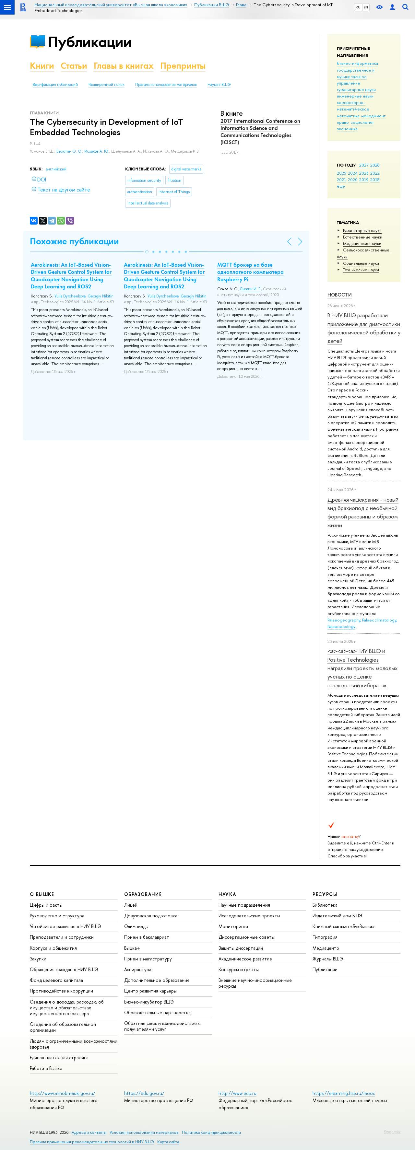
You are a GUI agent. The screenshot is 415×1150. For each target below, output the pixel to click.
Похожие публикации (74, 241)
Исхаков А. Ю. (96, 151)
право (343, 122)
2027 (364, 165)
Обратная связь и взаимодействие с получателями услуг (162, 1026)
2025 (341, 173)
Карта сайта (168, 1141)
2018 (375, 179)
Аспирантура (137, 969)
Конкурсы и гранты (239, 969)
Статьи (74, 65)
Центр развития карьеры (150, 991)
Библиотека (325, 905)
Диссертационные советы (247, 937)
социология (362, 122)
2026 (374, 165)
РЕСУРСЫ (325, 894)
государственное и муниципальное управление (355, 76)
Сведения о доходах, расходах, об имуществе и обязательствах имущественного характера (67, 1007)
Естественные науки (362, 237)
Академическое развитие (245, 959)
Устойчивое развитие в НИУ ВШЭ (65, 926)
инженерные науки (355, 96)
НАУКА (227, 894)
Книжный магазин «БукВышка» (344, 926)
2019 (364, 179)
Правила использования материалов (166, 84)
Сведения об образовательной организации (63, 1027)
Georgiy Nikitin (100, 296)
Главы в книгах (124, 65)
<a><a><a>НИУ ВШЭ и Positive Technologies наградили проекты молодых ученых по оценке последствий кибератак (362, 668)
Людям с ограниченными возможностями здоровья (73, 1044)
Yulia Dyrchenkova (70, 296)
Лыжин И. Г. (250, 289)
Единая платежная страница (59, 1057)
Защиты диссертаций (241, 948)
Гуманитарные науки (362, 230)
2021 (341, 179)
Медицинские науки (362, 243)
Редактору (392, 1131)
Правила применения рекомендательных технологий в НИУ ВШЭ (92, 1141)
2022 (375, 173)
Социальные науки (361, 263)
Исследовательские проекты (249, 915)
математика (348, 116)
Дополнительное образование (157, 980)
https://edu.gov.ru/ (144, 1093)
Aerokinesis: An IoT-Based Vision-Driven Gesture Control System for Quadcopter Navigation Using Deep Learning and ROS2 (71, 275)
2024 (353, 173)
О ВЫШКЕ (42, 894)
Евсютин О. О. (69, 151)
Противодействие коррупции (61, 991)
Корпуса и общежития (53, 948)
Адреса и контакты (89, 1132)
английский (56, 169)
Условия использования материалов (144, 1132)
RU (358, 7)
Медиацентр (326, 948)
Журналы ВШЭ (328, 959)
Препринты (183, 65)
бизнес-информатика (357, 63)
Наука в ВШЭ (219, 84)
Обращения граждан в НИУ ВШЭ (64, 969)
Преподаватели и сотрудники (62, 937)
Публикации (90, 42)
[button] (147, 252)
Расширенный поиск (106, 84)
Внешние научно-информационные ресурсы (255, 983)
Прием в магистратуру (148, 959)
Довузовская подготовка (150, 915)
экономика (347, 129)
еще (341, 186)
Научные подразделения (244, 905)
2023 (364, 173)
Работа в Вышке (46, 1068)
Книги (42, 65)
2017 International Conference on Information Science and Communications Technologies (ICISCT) (260, 131)
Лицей (130, 905)
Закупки (38, 959)
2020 (353, 179)
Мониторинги (233, 926)
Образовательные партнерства (157, 1012)
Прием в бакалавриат (146, 937)
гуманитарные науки (356, 89)
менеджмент (373, 116)
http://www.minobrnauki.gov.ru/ (62, 1093)
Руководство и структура (57, 915)
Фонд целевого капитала (56, 980)
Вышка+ (132, 948)
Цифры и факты (46, 905)
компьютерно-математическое (353, 105)
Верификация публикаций (55, 84)
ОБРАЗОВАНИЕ (143, 894)
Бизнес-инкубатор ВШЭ (149, 1002)
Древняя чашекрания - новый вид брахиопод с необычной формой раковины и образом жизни (362, 512)
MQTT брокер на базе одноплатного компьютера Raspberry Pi (250, 272)
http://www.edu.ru (237, 1093)
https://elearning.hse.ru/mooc (344, 1093)
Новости (339, 294)
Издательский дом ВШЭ (337, 915)
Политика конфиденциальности (211, 1132)
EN (366, 7)
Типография (325, 937)
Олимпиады (136, 926)
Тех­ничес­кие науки (361, 270)
